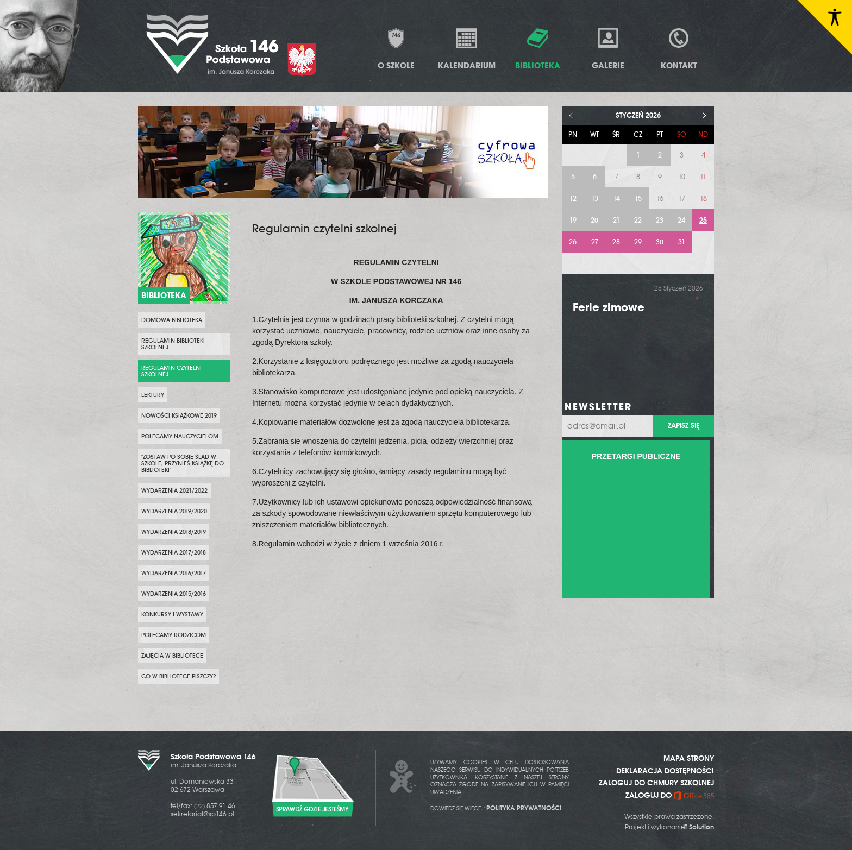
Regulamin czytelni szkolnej (171, 371)
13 (594, 198)
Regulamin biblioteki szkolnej (173, 344)
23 (659, 220)
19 (573, 220)
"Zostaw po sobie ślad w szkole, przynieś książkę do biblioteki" (182, 463)
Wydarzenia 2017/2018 (173, 552)
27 (594, 242)
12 (573, 198)
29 (638, 242)
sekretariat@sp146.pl (202, 814)
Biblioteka (537, 48)
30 (659, 242)
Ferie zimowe (608, 307)
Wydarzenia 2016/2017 (173, 573)
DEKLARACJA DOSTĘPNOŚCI (665, 771)
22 (638, 220)
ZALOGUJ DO (669, 795)
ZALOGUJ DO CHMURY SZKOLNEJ (656, 783)
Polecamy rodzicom (173, 635)
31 (681, 242)
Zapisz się (683, 425)
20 (594, 220)
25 (703, 220)
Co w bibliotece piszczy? (178, 676)
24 (681, 220)
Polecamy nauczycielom (179, 436)
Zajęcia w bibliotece (172, 655)
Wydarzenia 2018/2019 (173, 532)
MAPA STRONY (688, 758)
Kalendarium (467, 48)
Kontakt (679, 48)
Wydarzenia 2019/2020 (174, 511)
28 (616, 242)
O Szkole (396, 48)
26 (573, 242)
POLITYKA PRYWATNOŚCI (523, 808)
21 (616, 220)
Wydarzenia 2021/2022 (174, 490)
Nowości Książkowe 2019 (179, 415)
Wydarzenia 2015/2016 (173, 593)
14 (616, 198)
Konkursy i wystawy (172, 614)
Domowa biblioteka (171, 320)
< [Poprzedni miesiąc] (571, 115)
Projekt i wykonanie (669, 827)
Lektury (152, 395)
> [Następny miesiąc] (704, 115)
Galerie (608, 48)
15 (638, 198)
